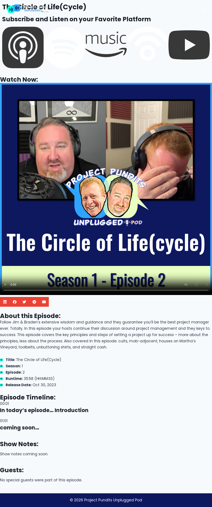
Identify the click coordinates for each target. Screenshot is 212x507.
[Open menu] (203, 8)
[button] (5, 302)
